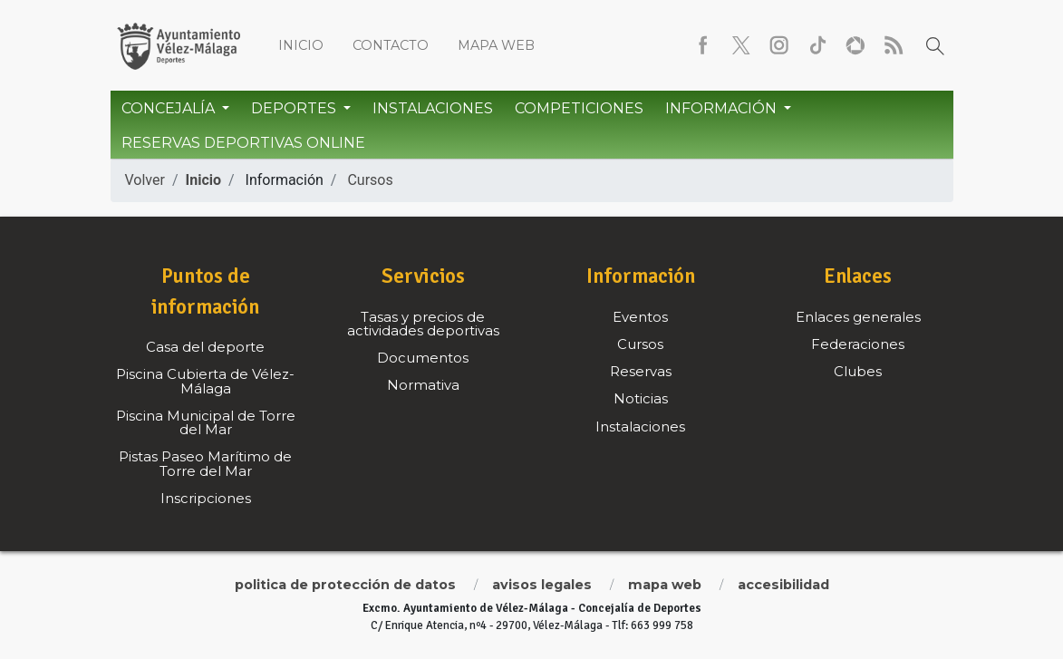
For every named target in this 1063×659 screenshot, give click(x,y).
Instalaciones (432, 108)
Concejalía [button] (169, 108)
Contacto (391, 45)
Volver (145, 180)
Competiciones (579, 108)
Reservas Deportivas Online (243, 142)
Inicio (301, 45)
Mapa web (496, 45)
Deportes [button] (295, 108)
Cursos (369, 180)
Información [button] (722, 108)
